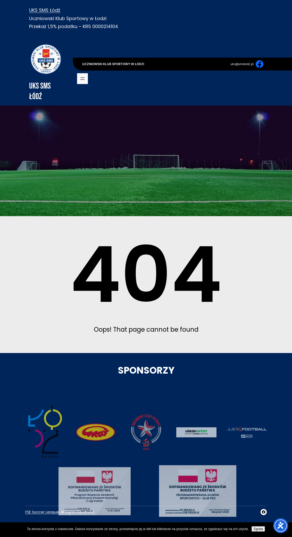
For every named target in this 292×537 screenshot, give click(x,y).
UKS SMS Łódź (44, 10)
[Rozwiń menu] (82, 79)
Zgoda (258, 529)
